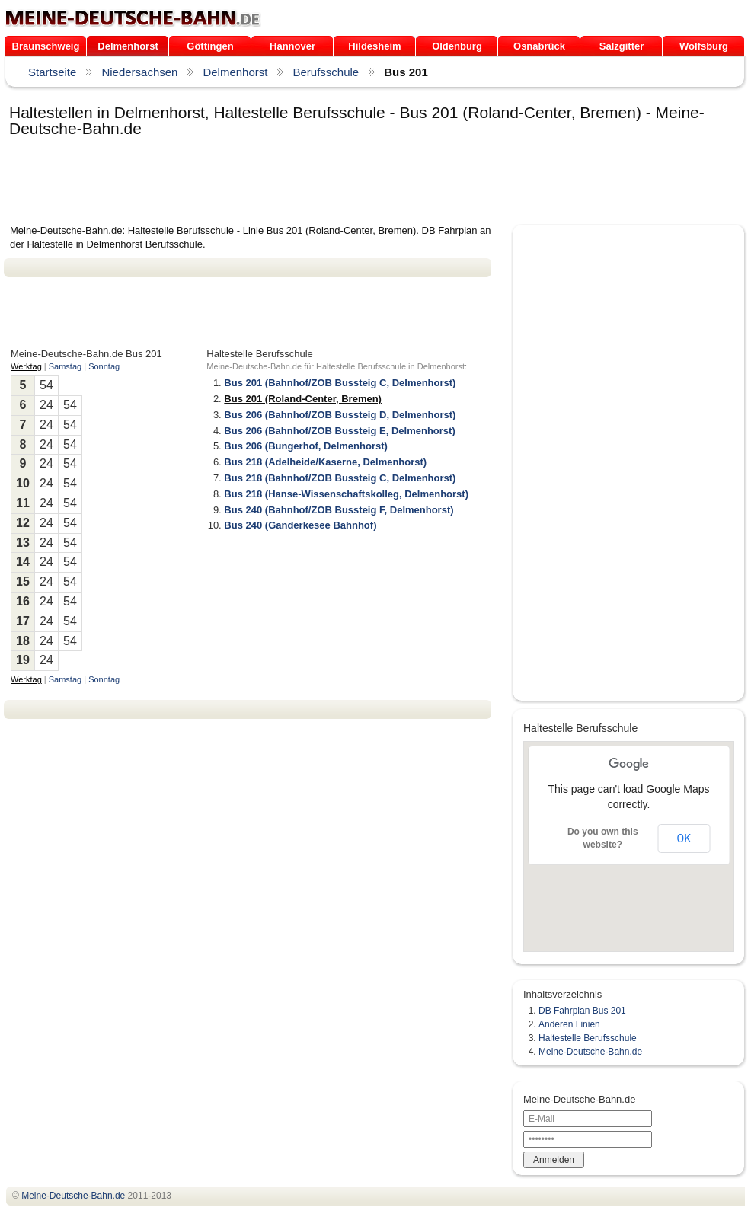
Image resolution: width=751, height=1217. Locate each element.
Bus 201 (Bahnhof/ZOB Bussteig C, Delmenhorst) (339, 382)
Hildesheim (374, 46)
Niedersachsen (139, 71)
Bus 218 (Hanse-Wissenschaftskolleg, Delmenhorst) (346, 494)
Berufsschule (325, 71)
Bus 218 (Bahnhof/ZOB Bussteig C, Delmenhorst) (339, 478)
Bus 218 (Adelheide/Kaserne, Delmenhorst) (325, 462)
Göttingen (210, 46)
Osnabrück (539, 46)
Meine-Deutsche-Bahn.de (590, 1051)
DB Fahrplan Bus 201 (582, 1010)
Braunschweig (46, 46)
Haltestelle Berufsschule (587, 1038)
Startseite (52, 71)
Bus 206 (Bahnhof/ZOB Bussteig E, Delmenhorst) (339, 430)
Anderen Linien (569, 1024)
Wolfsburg (703, 46)
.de (133, 18)
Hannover (292, 46)
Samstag (65, 366)
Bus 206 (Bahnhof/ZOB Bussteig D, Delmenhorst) (339, 414)
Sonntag (104, 366)
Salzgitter (621, 46)
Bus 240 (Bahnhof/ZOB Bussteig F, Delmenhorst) (338, 510)
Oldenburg (457, 46)
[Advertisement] (281, 182)
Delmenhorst (127, 46)
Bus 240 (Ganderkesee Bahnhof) (300, 525)
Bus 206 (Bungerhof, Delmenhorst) (306, 446)
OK (684, 838)
